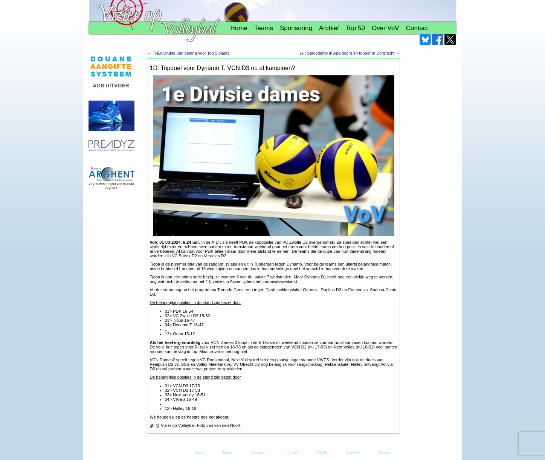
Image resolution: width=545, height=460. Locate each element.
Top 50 (355, 28)
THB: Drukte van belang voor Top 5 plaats (189, 53)
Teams (263, 28)
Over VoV (385, 28)
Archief (329, 28)
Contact (417, 28)
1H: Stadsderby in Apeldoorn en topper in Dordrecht (349, 53)
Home (239, 28)
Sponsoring (296, 28)
